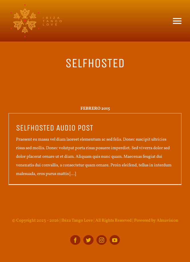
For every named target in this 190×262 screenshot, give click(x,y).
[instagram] (101, 240)
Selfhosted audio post (54, 128)
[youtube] (115, 240)
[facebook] (75, 240)
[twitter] (88, 240)
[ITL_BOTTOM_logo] (35, 6)
